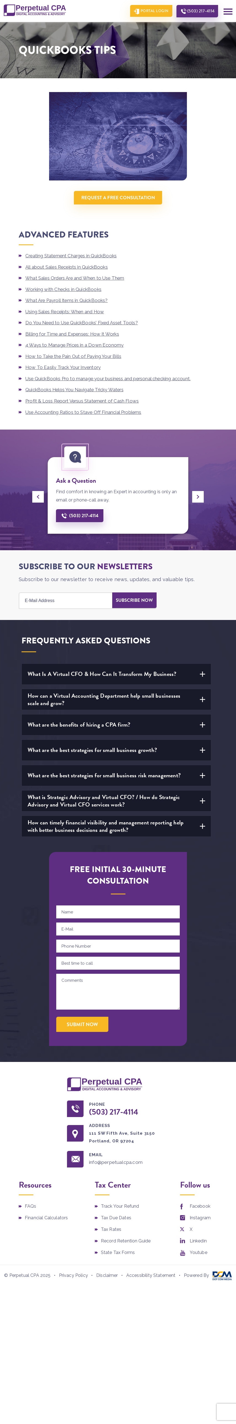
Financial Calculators (46, 1216)
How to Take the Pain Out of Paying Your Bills (74, 355)
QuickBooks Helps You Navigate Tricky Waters (75, 388)
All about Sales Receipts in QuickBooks (67, 266)
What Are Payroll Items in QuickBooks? (67, 300)
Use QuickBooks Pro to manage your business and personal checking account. (109, 377)
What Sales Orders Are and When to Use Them (76, 278)
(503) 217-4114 (200, 11)
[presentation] (38, 495)
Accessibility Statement (151, 1274)
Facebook (200, 1204)
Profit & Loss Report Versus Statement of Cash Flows (83, 399)
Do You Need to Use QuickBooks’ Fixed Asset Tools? (83, 322)
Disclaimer (107, 1274)
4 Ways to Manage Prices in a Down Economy (75, 344)
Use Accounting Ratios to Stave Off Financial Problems (84, 410)
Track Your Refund (120, 1204)
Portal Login (152, 11)
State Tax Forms (118, 1251)
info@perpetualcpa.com (118, 1161)
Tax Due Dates (116, 1216)
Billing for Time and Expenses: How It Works (73, 333)
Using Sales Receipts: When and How (65, 311)
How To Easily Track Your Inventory (64, 366)
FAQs (30, 1204)
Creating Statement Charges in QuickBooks (72, 255)
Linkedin (198, 1239)
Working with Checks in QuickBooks (64, 289)
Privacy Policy (73, 1274)
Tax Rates (111, 1228)
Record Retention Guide (126, 1239)
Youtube (198, 1251)
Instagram (200, 1216)
